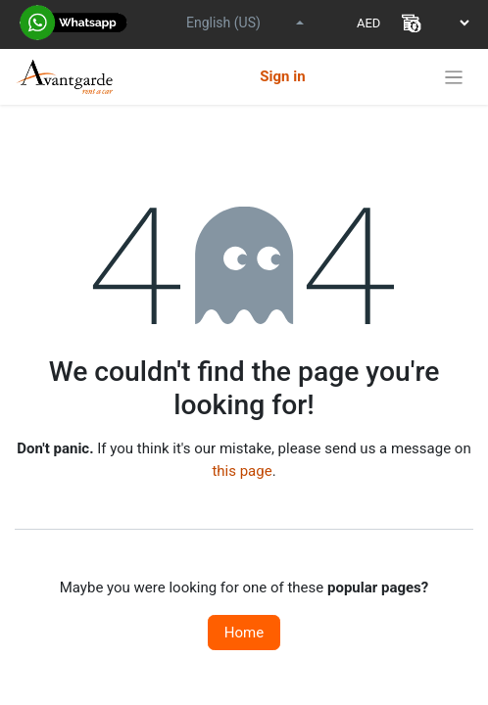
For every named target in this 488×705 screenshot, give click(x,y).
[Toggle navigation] (454, 77)
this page (241, 471)
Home (244, 632)
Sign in (282, 76)
